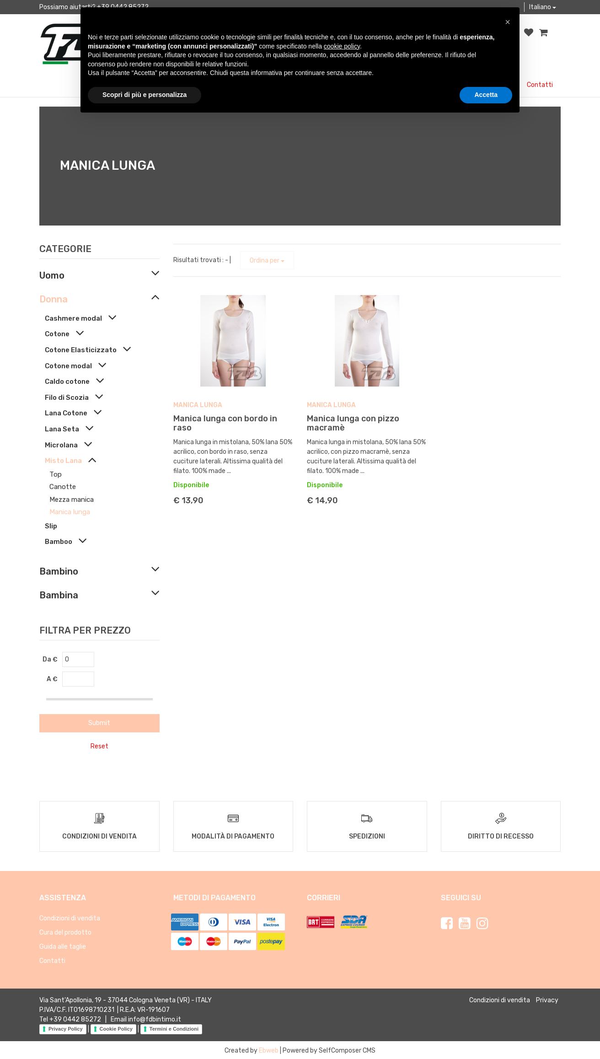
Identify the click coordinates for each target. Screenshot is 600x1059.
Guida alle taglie (62, 946)
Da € (50, 659)
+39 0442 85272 (75, 1018)
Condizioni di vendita (69, 917)
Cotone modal (68, 366)
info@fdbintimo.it (154, 1018)
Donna (53, 299)
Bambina (58, 595)
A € (52, 679)
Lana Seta (62, 429)
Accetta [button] (486, 94)
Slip (51, 526)
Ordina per (267, 260)
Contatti (540, 85)
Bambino (58, 571)
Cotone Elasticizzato (81, 350)
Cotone (57, 334)
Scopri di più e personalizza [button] (144, 94)
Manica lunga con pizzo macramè (353, 423)
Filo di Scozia (67, 397)
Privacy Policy (65, 1028)
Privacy (547, 999)
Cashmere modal (73, 318)
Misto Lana (63, 461)
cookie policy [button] (342, 46)
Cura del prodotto (65, 931)
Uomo (51, 275)
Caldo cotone (67, 381)
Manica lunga (69, 512)
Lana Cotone (66, 413)
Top (55, 474)
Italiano (542, 7)
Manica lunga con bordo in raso (225, 423)
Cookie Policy (116, 1028)
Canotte (62, 487)
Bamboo (58, 542)
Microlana (61, 445)
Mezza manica (71, 499)
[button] (507, 22)
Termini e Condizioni (174, 1028)
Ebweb (269, 1050)
